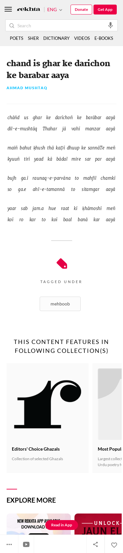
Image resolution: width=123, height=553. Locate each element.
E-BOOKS (103, 38)
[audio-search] (110, 25)
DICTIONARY (56, 38)
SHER (33, 38)
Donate (81, 9)
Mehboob (60, 303)
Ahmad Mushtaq (27, 88)
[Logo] (28, 9)
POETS (16, 38)
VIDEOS (82, 38)
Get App (105, 9)
